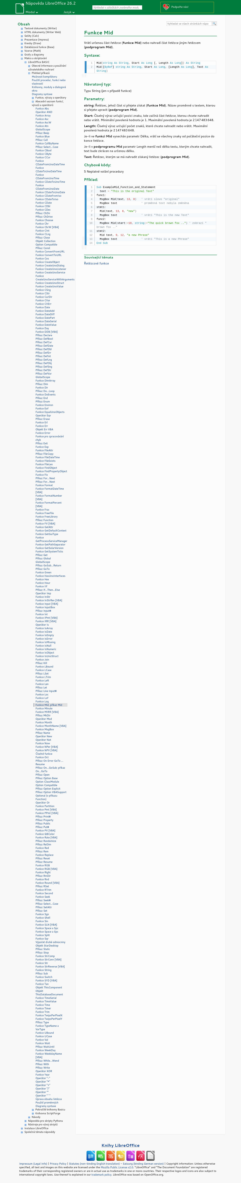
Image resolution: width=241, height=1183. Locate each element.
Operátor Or (43, 802)
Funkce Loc (42, 694)
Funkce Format (44, 485)
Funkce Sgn (42, 914)
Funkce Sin (42, 921)
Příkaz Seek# (43, 900)
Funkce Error (43, 433)
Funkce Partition (45, 806)
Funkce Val (42, 1039)
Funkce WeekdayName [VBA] (49, 1055)
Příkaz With (42, 1064)
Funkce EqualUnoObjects (50, 412)
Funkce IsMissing (45, 642)
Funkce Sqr (42, 938)
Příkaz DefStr (43, 370)
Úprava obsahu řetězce (49, 1099)
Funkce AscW (43, 122)
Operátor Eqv (43, 415)
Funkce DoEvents (46, 394)
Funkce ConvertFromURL (50, 251)
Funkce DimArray (45, 380)
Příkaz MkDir (43, 715)
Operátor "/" (42, 1088)
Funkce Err (42, 426)
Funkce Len (42, 684)
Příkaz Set (41, 910)
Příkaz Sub (42, 973)
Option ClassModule (47, 781)
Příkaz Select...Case (47, 147)
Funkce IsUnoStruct (47, 656)
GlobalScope (43, 129)
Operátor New (44, 736)
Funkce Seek (43, 897)
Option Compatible (46, 244)
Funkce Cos (42, 258)
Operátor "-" (43, 1078)
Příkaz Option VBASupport (51, 792)
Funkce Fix (42, 474)
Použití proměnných (47, 1102)
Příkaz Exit (42, 443)
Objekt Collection (46, 241)
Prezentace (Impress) (36, 39)
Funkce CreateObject (48, 262)
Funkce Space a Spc (47, 928)
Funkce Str (42, 963)
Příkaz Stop (42, 952)
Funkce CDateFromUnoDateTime (50, 162)
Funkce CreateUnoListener (51, 269)
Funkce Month (44, 722)
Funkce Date (43, 307)
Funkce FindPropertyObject (51, 471)
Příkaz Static (43, 949)
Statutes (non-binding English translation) (94, 1163)
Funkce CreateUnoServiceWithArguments (51, 277)
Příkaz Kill (41, 663)
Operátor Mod (44, 719)
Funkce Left (42, 680)
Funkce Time (43, 1005)
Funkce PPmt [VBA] (47, 813)
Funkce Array (43, 115)
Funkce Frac (42, 509)
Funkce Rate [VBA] (46, 837)
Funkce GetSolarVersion (50, 548)
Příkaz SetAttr (44, 907)
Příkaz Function (44, 520)
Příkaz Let (41, 687)
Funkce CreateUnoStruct (50, 283)
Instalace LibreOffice (36, 1128)
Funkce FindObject (46, 468)
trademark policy (101, 1174)
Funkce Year (43, 1074)
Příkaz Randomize (46, 841)
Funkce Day (42, 328)
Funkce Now (43, 743)
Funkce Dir (42, 387)
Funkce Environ (44, 405)
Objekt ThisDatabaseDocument (49, 992)
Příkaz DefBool (44, 338)
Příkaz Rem (42, 851)
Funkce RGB (43, 865)
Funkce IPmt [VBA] (47, 617)
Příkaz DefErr (43, 352)
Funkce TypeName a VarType (47, 1027)
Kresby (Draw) (32, 43)
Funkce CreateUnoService (50, 272)
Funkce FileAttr (44, 450)
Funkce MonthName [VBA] (51, 726)
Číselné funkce (44, 754)
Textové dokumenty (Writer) (40, 28)
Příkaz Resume (44, 862)
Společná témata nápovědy (39, 1132)
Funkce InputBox (45, 607)
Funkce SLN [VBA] (46, 924)
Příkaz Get (42, 555)
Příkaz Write (43, 1067)
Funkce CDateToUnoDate (50, 192)
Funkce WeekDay (46, 1050)
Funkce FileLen (44, 464)
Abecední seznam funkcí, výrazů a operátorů (48, 103)
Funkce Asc (42, 119)
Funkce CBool (44, 150)
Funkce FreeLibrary (47, 516)
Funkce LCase (43, 670)
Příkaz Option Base (47, 778)
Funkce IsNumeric (46, 649)
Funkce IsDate (44, 631)
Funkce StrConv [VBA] (49, 959)
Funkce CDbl (43, 206)
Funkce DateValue (46, 325)
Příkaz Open (43, 774)
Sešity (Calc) (31, 36)
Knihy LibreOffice (120, 1145)
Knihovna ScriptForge (47, 1113)
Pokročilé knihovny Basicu (50, 1109)
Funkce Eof (42, 408)
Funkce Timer (43, 1008)
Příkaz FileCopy (44, 454)
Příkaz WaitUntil (45, 1046)
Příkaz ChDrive (44, 216)
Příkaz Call (42, 140)
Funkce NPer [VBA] (47, 747)
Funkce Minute (44, 708)
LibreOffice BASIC (38, 62)
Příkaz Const (43, 248)
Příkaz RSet (42, 886)
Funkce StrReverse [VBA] (50, 966)
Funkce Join (42, 659)
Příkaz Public (43, 823)
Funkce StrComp (45, 956)
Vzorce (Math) (32, 50)
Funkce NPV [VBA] (46, 750)
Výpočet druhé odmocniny (50, 942)
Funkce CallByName (47, 143)
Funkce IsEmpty (45, 635)
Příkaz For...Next (45, 478)
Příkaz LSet (42, 673)
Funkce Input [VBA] (47, 604)
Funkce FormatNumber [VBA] (49, 497)
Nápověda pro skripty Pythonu (45, 1121)
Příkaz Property (44, 820)
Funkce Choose (44, 220)
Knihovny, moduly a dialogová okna (49, 88)
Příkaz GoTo (43, 569)
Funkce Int (42, 614)
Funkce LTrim (43, 677)
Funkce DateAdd (45, 311)
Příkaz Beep (42, 133)
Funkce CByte (43, 154)
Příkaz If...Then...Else (48, 590)
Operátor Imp (43, 593)
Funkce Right (43, 872)
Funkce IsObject (45, 652)
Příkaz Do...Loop (45, 391)
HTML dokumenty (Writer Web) (42, 32)
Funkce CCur (43, 157)
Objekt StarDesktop (47, 945)
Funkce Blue (43, 136)
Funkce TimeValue (46, 1001)
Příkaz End (42, 398)
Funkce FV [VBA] (45, 523)
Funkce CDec (43, 209)
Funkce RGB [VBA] (46, 869)
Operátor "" (42, 1092)
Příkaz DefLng (44, 359)
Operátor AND (44, 112)
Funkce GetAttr (44, 527)
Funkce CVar (43, 300)
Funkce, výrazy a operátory (50, 97)
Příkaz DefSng (44, 366)
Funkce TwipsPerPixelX (49, 1015)
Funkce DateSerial (46, 321)
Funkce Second (44, 893)
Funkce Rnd (42, 879)
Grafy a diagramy (34, 54)
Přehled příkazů (41, 73)
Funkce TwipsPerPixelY (49, 1019)
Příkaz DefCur (44, 342)
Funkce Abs (42, 108)
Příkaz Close (43, 237)
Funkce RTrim (43, 890)
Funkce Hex (42, 579)
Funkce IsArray (44, 628)
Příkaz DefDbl (44, 349)
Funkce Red (42, 848)
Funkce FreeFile (45, 513)
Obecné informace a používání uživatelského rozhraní (47, 67)
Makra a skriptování (35, 58)
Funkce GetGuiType (47, 534)
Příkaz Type (42, 1022)
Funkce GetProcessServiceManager (51, 539)
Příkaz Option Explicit (48, 788)
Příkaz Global (43, 558)
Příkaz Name (43, 733)
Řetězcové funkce (96, 262)
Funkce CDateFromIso (48, 195)
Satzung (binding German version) (143, 1163)
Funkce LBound (44, 666)
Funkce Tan (42, 984)
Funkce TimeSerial (46, 998)
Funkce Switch (44, 977)
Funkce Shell (43, 917)
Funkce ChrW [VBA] (47, 227)
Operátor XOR (44, 1071)
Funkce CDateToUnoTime (50, 182)
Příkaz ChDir (43, 213)
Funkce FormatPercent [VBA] (49, 504)
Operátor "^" (43, 1095)
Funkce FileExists (45, 461)
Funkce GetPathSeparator (50, 544)
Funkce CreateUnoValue (49, 286)
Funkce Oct (42, 757)
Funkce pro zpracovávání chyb (50, 438)
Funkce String (43, 970)
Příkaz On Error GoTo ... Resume (49, 762)
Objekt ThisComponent (49, 987)
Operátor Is (42, 624)
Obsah (24, 24)
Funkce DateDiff (45, 314)
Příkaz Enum (43, 401)
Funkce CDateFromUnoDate (47, 187)
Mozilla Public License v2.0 (117, 1167)
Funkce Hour (43, 583)
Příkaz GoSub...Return (48, 565)
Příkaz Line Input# (46, 691)
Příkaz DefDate (44, 345)
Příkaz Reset (43, 858)
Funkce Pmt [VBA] (46, 809)
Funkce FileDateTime (48, 457)
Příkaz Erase (43, 419)
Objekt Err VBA (44, 429)
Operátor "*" (43, 1081)
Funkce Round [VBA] (48, 883)
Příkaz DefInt (43, 356)
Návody (36, 1117)
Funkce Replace (44, 855)
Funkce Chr (42, 223)
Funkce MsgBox (45, 729)
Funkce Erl (42, 422)
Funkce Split (43, 935)
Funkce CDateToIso (47, 199)
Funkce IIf (41, 586)
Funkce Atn (42, 126)
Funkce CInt (42, 230)
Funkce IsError (44, 638)
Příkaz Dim (42, 384)
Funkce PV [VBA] (45, 830)
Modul (30, 12)
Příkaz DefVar (44, 373)
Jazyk (67, 12)
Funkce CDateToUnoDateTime (49, 169)
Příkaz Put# (42, 827)
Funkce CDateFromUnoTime (47, 176)
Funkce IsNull (43, 645)
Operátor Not (43, 740)
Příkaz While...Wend (47, 1060)
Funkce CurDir (44, 297)
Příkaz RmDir (43, 876)
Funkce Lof (42, 698)
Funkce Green (43, 572)
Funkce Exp (42, 447)
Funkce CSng (43, 290)
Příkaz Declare (44, 335)
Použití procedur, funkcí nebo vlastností (49, 81)
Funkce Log (42, 701)
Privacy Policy (58, 1163)
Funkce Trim (43, 1012)
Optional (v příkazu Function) (46, 797)
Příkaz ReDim (43, 844)
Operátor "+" (43, 1085)
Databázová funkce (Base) (39, 47)
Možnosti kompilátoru (44, 76)
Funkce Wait (43, 1043)
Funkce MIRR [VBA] (47, 712)
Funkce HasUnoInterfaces (50, 576)
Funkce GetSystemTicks (49, 551)
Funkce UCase (44, 1036)
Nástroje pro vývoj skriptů (43, 1124)
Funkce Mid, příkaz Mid (49, 705)
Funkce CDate (44, 202)
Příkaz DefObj (44, 363)
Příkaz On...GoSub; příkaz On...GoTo (50, 769)
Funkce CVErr (43, 304)
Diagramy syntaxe (42, 94)
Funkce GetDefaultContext (51, 530)
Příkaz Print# (43, 816)
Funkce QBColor (45, 834)
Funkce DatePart (45, 318)
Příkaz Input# (43, 611)
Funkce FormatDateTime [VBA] (50, 490)
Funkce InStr (43, 597)
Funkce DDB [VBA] (47, 331)
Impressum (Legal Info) (33, 1163)
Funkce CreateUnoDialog (50, 265)
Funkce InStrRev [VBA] (49, 600)
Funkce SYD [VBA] (46, 980)
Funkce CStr (43, 293)
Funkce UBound (45, 1033)
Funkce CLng (43, 234)
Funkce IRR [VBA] (46, 621)
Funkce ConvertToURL (49, 255)
